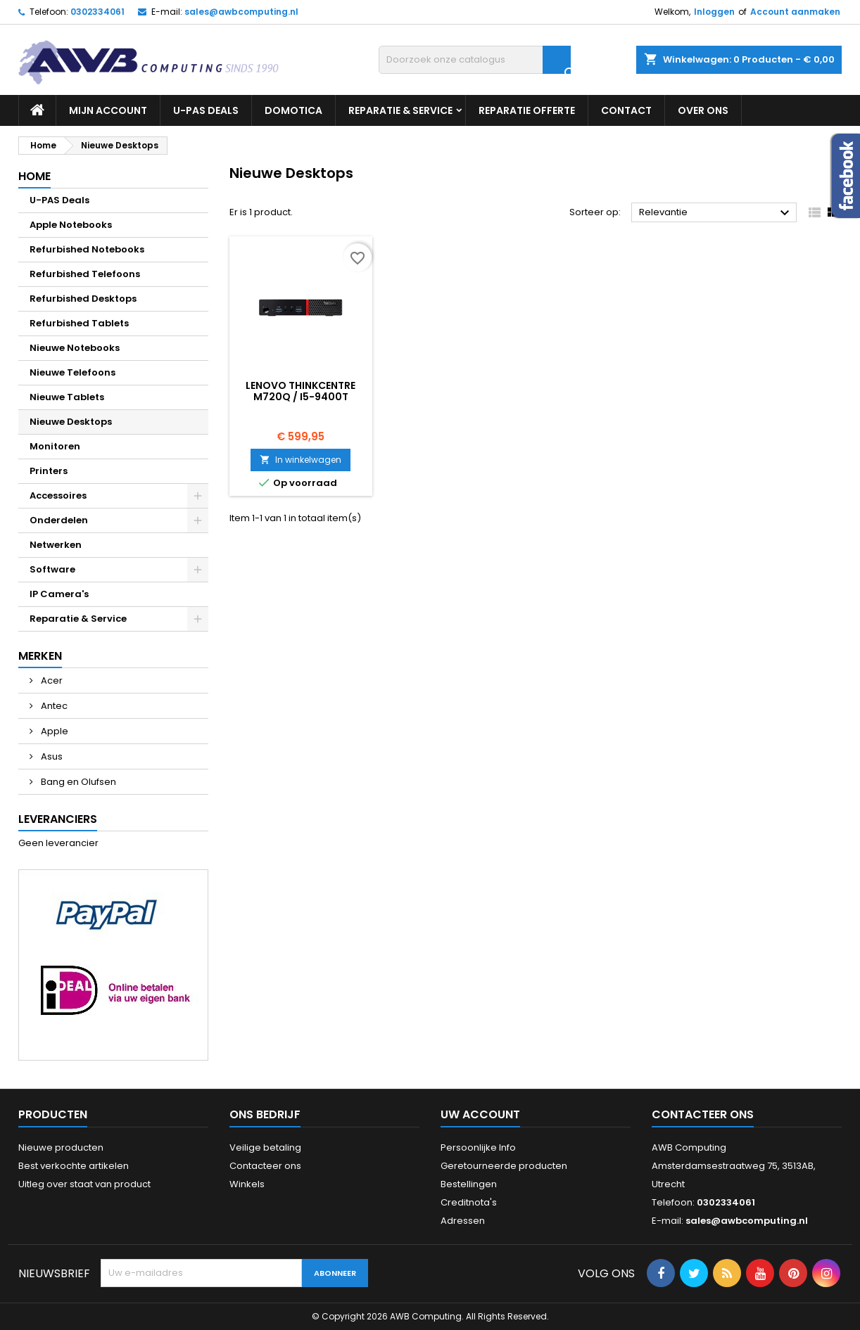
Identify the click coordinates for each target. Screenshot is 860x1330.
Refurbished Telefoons (85, 274)
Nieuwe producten (60, 1147)
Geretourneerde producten (504, 1165)
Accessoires (58, 495)
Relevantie (716, 213)
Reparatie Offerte (527, 110)
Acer (51, 680)
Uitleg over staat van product (84, 1184)
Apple (53, 731)
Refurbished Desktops (83, 298)
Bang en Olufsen (77, 781)
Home (34, 176)
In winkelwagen (300, 460)
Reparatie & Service (400, 110)
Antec (53, 705)
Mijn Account (108, 110)
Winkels (247, 1184)
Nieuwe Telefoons (72, 372)
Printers (49, 471)
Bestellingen (469, 1184)
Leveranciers (57, 819)
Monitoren (55, 446)
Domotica (293, 110)
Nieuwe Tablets (67, 397)
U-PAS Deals (206, 110)
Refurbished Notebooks (87, 249)
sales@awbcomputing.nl (241, 12)
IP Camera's (59, 594)
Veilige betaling (265, 1147)
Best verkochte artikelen (73, 1165)
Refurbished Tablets (79, 323)
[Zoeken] (475, 60)
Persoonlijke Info (478, 1147)
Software (52, 569)
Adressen (463, 1220)
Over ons (703, 110)
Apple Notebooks (71, 224)
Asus (51, 756)
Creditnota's (469, 1202)
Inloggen (714, 12)
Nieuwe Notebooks (75, 347)
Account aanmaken (795, 12)
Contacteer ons (265, 1165)
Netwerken (56, 544)
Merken (40, 656)
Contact (626, 110)
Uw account (480, 1114)
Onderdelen (59, 520)
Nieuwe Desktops (71, 421)
